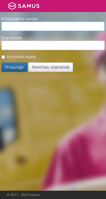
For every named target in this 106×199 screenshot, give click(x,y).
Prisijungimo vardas (19, 18)
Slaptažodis (12, 37)
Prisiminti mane (18, 56)
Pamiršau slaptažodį (50, 67)
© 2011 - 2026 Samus (23, 194)
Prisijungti (14, 67)
